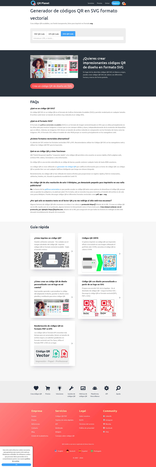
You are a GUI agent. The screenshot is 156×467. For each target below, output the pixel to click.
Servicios (91, 3)
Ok (16, 464)
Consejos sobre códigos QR (64, 436)
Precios (99, 3)
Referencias (35, 424)
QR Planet (43, 3)
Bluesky (108, 424)
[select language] (123, 3)
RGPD (81, 420)
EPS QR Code (54, 34)
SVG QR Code (68, 34)
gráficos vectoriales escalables (50, 125)
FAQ (107, 432)
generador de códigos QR (66, 166)
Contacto (34, 428)
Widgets (58, 432)
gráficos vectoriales (52, 189)
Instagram (109, 420)
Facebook (109, 428)
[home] (33, 3)
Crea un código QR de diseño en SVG (52, 86)
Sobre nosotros (84, 416)
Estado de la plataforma (39, 436)
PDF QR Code (39, 34)
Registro (116, 3)
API (56, 424)
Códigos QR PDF (61, 416)
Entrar (107, 3)
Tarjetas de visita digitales (64, 420)
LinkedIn (109, 416)
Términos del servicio (86, 424)
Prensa (33, 420)
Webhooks (59, 428)
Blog (33, 432)
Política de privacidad (86, 428)
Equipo (33, 416)
